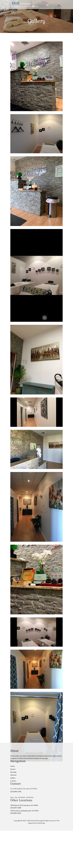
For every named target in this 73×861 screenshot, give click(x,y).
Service (12, 621)
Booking (13, 624)
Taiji (15, 3)
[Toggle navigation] (58, 5)
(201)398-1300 (15, 643)
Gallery (12, 630)
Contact (13, 633)
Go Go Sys (41, 675)
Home (12, 618)
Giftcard (13, 627)
